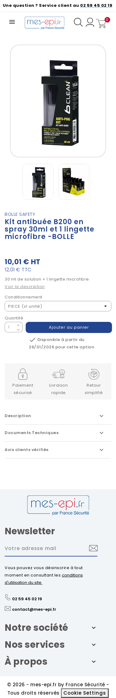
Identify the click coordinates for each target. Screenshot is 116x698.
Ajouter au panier (69, 327)
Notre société (36, 628)
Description (55, 416)
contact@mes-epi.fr (34, 609)
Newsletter (30, 531)
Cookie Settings (84, 693)
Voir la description (25, 286)
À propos (26, 661)
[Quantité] (10, 327)
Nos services (35, 644)
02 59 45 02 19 (27, 599)
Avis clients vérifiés (55, 450)
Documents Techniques (55, 433)
